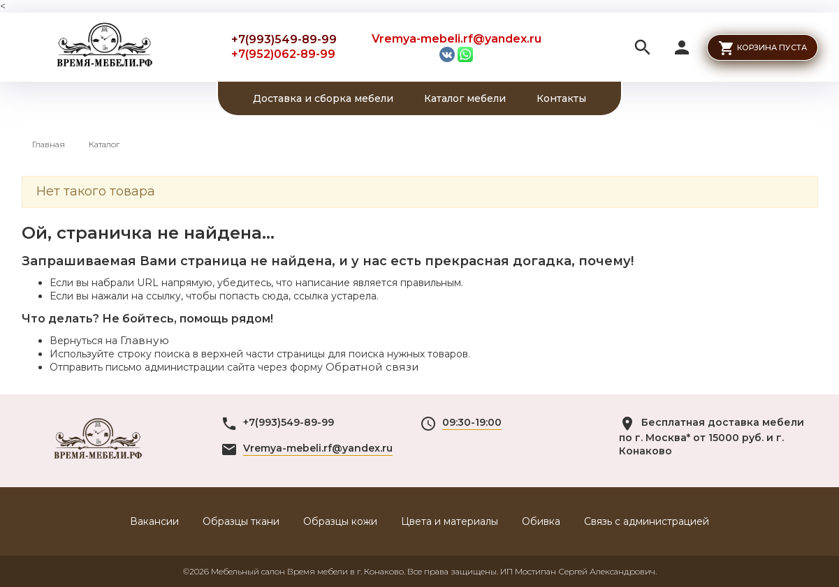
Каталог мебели (465, 98)
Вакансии (154, 521)
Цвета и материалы (449, 521)
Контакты (561, 98)
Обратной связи (372, 366)
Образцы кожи (340, 521)
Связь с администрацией (646, 521)
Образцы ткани (241, 521)
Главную (144, 340)
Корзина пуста (772, 47)
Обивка (541, 521)
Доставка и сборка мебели (323, 98)
